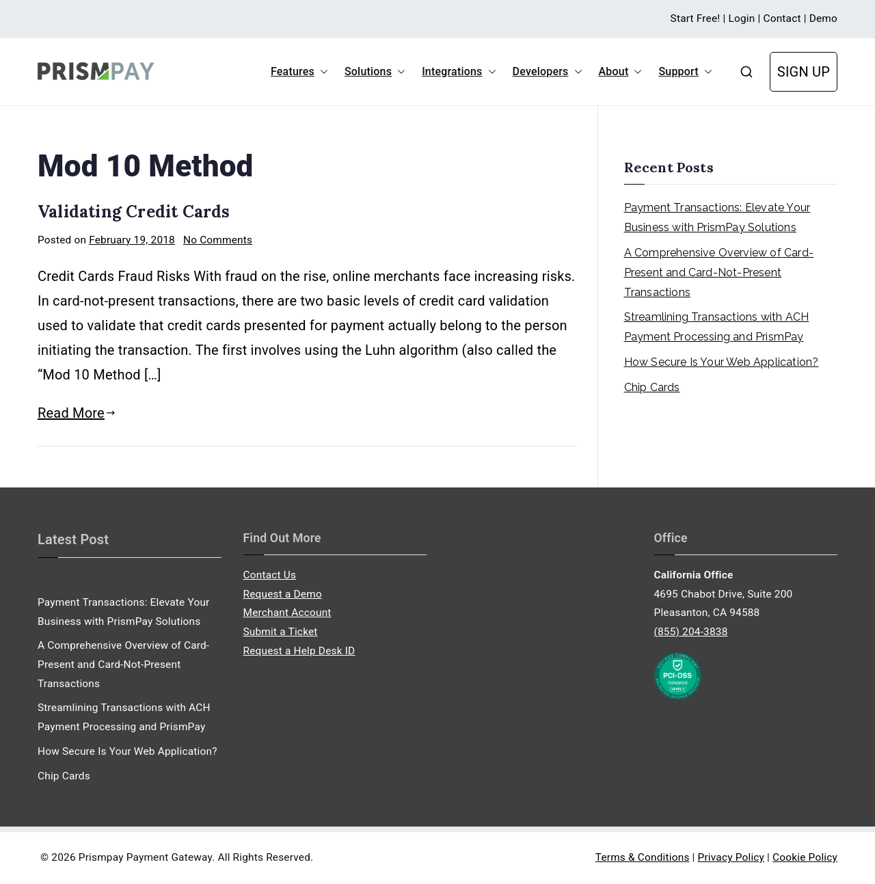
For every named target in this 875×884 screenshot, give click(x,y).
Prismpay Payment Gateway (145, 857)
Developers (547, 72)
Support (685, 72)
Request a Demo (282, 594)
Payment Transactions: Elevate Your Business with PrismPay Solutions (717, 217)
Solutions (375, 72)
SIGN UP (803, 72)
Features (299, 72)
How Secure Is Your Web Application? (721, 362)
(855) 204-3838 (691, 632)
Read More (77, 413)
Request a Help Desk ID (299, 651)
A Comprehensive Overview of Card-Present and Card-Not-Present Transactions (719, 272)
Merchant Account (287, 612)
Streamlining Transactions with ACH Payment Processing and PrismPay (716, 326)
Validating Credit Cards (134, 211)
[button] (321, 72)
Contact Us (270, 575)
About (621, 72)
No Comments (217, 240)
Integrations (459, 72)
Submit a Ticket (280, 632)
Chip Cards (652, 387)
